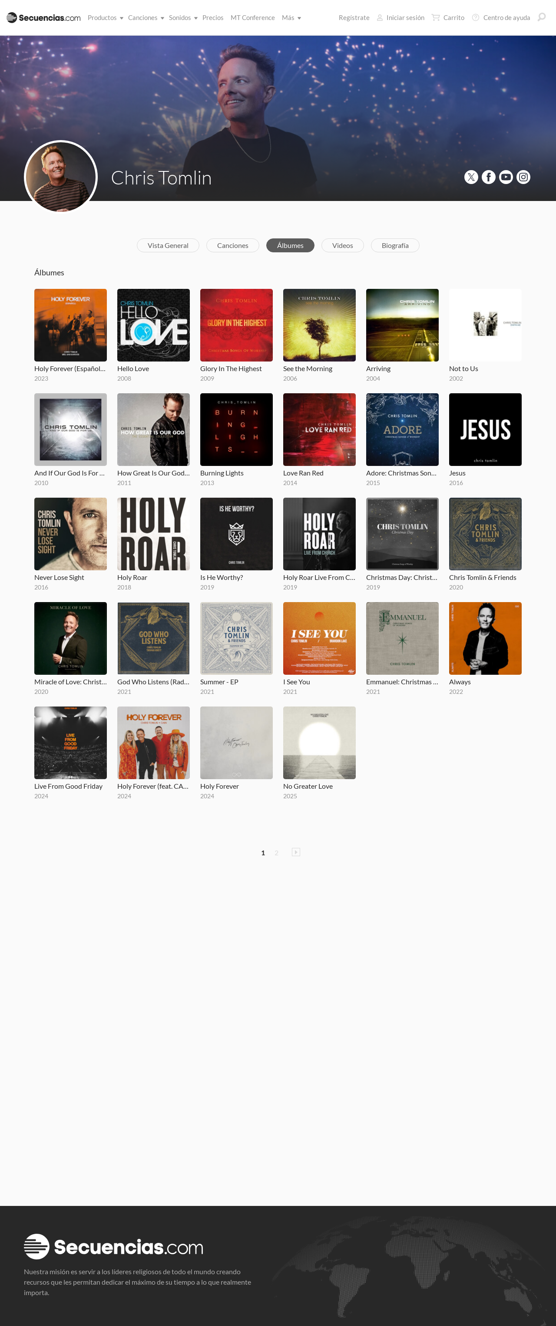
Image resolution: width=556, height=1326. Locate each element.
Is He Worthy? (221, 577)
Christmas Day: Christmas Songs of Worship (402, 577)
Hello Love (133, 368)
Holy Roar (132, 577)
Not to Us (463, 368)
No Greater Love (308, 786)
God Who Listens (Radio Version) (153, 681)
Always (460, 681)
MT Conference (253, 17)
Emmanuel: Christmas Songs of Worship (402, 681)
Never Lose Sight (59, 577)
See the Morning (307, 368)
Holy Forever (219, 786)
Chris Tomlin (161, 177)
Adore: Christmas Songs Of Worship (402, 473)
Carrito (447, 17)
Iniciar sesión (400, 17)
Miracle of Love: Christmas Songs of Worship (70, 681)
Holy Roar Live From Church (319, 577)
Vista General (168, 245)
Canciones (144, 17)
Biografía (395, 245)
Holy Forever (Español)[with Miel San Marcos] (70, 368)
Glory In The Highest (231, 368)
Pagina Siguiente (296, 852)
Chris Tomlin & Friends (482, 577)
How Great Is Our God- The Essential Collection (153, 473)
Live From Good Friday (68, 786)
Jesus (457, 473)
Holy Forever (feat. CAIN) (153, 786)
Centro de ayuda (500, 17)
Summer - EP (219, 681)
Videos (342, 245)
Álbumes (290, 245)
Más (290, 17)
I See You (296, 681)
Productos (104, 17)
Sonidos (182, 17)
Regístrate (354, 17)
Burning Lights (222, 473)
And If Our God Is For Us (70, 473)
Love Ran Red (303, 473)
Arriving (378, 368)
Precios (213, 17)
